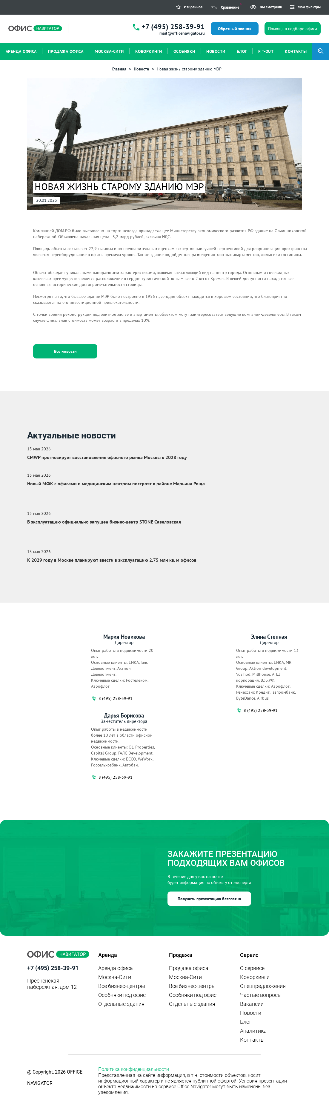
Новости (250, 1013)
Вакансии (252, 1004)
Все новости (65, 351)
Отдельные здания (121, 1004)
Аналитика (253, 1031)
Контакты (252, 1040)
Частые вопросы (261, 995)
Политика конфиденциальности (133, 1069)
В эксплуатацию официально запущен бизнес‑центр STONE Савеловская (104, 522)
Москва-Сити (114, 977)
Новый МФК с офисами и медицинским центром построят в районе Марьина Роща (116, 484)
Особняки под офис (122, 995)
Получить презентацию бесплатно (209, 898)
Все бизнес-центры (121, 986)
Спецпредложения (263, 986)
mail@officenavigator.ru (182, 33)
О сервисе (252, 968)
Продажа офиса (188, 968)
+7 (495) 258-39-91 (173, 26)
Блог (246, 1022)
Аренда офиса (115, 968)
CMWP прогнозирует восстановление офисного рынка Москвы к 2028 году (107, 457)
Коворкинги (255, 977)
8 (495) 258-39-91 (112, 698)
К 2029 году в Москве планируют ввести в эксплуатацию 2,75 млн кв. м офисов (111, 560)
